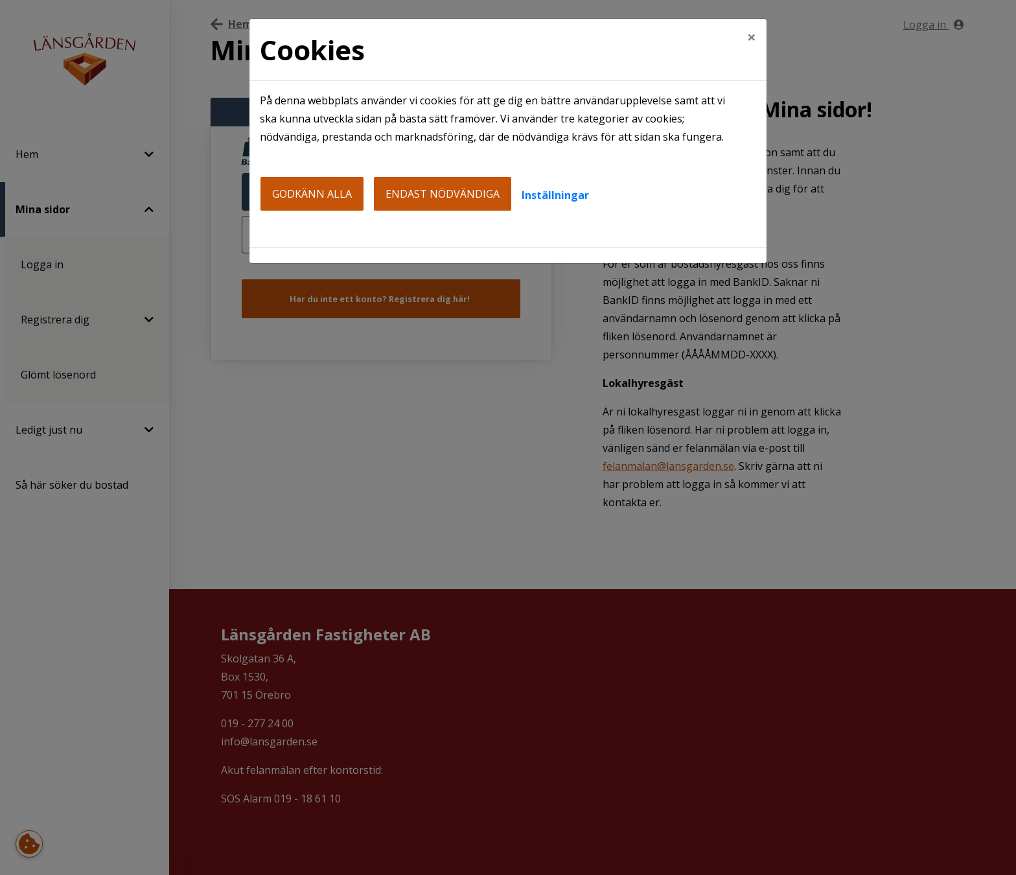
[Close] (752, 37)
